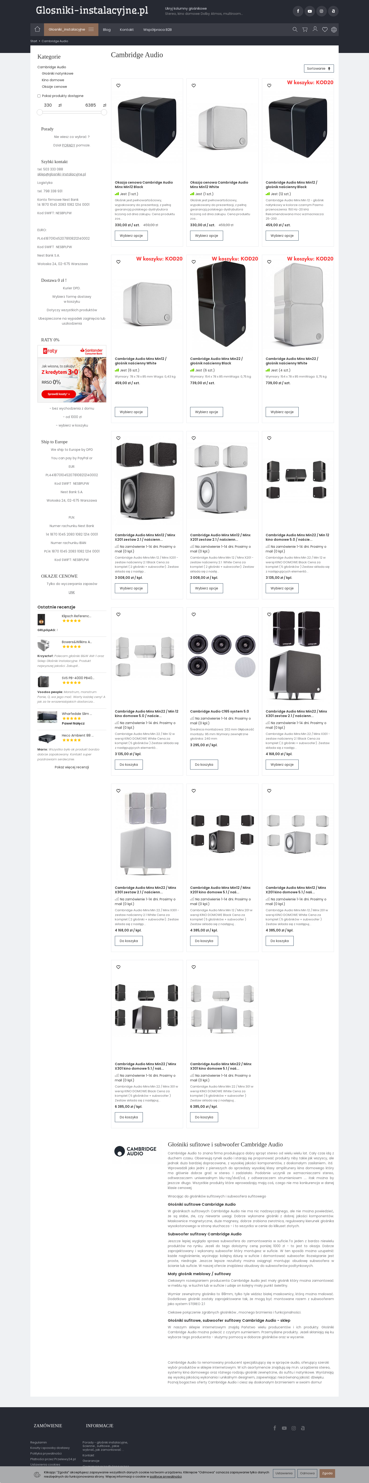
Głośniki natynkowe (57, 73)
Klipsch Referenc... (76, 616)
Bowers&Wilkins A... (77, 642)
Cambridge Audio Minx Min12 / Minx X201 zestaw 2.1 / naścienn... (145, 539)
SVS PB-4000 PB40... (78, 678)
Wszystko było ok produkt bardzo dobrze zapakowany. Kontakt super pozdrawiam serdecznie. (68, 754)
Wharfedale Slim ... (77, 713)
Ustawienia (284, 1473)
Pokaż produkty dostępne (60, 95)
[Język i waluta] (334, 29)
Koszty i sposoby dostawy (50, 1441)
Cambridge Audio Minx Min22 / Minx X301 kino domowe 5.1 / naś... (145, 1068)
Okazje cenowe (54, 86)
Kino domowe (53, 80)
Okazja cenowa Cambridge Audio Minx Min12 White (219, 186)
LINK (72, 592)
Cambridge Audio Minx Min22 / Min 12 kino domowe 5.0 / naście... (297, 539)
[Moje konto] (316, 29)
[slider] (40, 112)
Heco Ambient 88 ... (78, 735)
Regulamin (38, 1435)
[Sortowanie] (317, 69)
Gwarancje (91, 1454)
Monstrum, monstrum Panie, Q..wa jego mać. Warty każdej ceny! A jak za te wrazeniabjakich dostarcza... (71, 697)
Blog (107, 29)
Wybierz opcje (131, 237)
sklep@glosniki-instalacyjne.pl (61, 174)
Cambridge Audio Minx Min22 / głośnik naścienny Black (216, 362)
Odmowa (307, 1473)
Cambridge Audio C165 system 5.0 (219, 713)
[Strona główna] (92, 10)
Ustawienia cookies (45, 1458)
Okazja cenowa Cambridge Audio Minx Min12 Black (144, 186)
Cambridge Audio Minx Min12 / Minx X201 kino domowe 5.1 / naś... (220, 891)
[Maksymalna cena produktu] (91, 105)
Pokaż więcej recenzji (72, 767)
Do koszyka (129, 766)
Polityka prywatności (46, 1447)
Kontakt (127, 29)
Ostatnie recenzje (56, 607)
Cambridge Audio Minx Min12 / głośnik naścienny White (141, 362)
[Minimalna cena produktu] (47, 105)
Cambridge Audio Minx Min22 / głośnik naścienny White (292, 362)
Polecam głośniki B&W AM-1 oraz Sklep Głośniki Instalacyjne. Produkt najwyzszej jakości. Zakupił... (70, 661)
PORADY (68, 145)
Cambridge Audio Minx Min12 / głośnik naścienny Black (291, 186)
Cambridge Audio (51, 67)
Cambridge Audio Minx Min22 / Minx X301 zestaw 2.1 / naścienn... (296, 715)
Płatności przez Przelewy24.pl (53, 1452)
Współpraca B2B (157, 29)
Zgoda (327, 1473)
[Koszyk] (306, 29)
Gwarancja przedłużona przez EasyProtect (106, 1462)
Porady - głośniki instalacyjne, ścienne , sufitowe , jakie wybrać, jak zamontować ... (105, 1439)
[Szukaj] (296, 29)
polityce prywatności (166, 1476)
